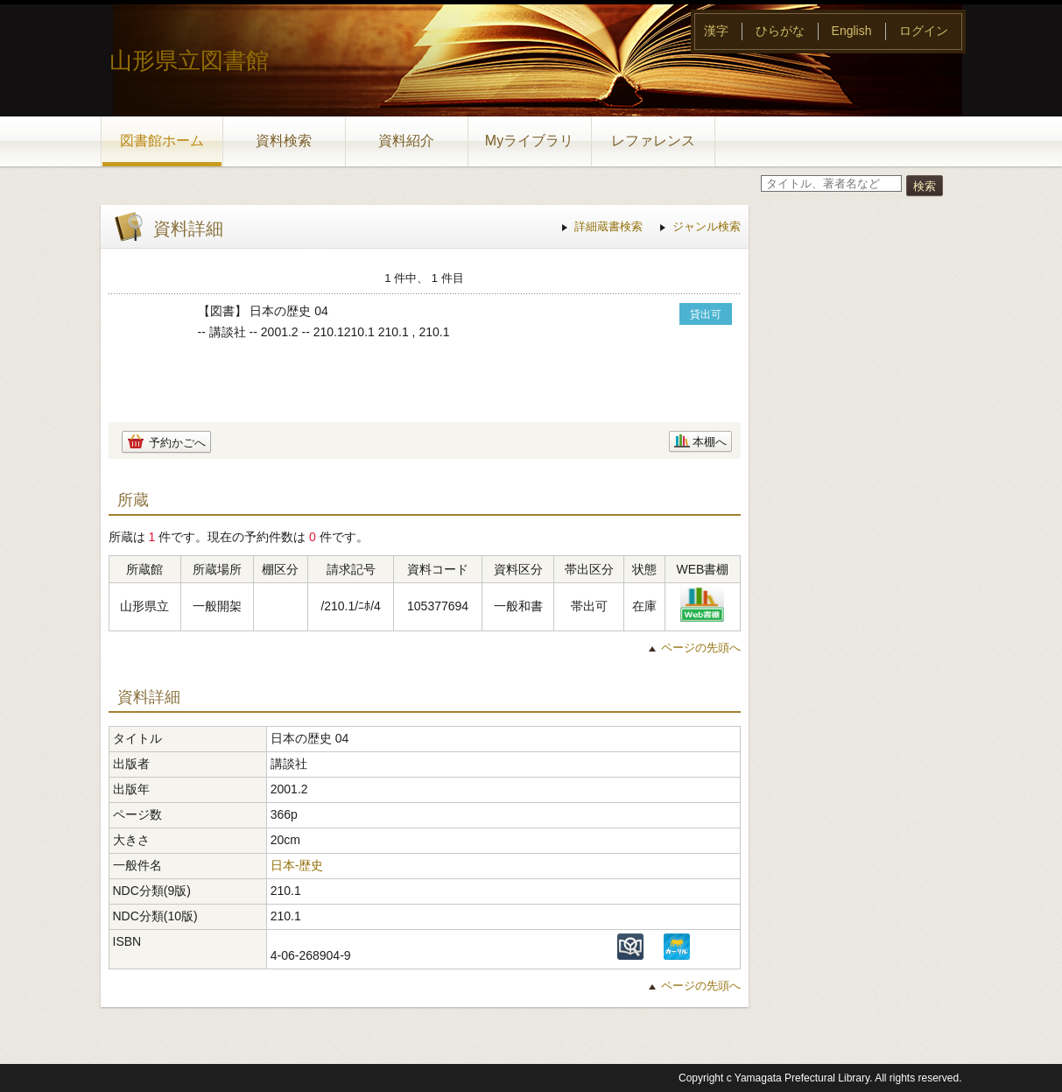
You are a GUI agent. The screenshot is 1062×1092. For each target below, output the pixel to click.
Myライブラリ (529, 140)
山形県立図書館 (189, 60)
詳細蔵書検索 (608, 226)
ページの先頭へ (701, 647)
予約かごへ (177, 442)
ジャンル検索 (706, 226)
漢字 (716, 31)
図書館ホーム (162, 140)
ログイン (923, 31)
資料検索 (284, 140)
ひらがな (780, 31)
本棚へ (710, 441)
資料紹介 (406, 140)
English (852, 31)
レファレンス (653, 140)
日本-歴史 (297, 865)
